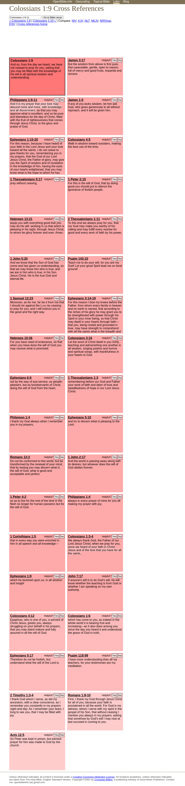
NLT (87, 20)
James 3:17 (76, 60)
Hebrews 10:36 (21, 338)
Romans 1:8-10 (79, 695)
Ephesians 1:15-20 (24, 139)
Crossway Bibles (103, 779)
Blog (126, 1)
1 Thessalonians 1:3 (83, 378)
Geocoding (83, 1)
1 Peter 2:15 (77, 179)
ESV (12, 24)
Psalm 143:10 (78, 258)
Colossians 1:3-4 (80, 536)
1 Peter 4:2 (18, 497)
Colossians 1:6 (79, 616)
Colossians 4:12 (22, 616)
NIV (74, 20)
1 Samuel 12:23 (21, 298)
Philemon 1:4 (20, 417)
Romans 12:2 (20, 457)
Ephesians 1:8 (20, 576)
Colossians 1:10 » (44, 20)
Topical (101, 1)
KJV (80, 20)
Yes (114, 60)
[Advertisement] (148, 32)
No (120, 60)
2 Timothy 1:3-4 (21, 695)
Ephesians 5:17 (21, 655)
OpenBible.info (62, 1)
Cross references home (32, 24)
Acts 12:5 (17, 735)
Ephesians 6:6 (20, 378)
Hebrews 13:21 (21, 219)
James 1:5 (75, 100)
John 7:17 (75, 576)
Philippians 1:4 (79, 497)
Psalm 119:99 (78, 655)
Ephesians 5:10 (79, 417)
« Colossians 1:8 (20, 20)
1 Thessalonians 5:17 (26, 179)
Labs (116, 1)
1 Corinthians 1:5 (23, 536)
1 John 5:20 (19, 258)
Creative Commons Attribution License (94, 777)
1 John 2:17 (76, 457)
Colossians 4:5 (79, 139)
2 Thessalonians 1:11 (84, 219)
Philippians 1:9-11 (23, 100)
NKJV (94, 20)
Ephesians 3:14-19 (82, 298)
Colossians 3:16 (80, 338)
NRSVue (105, 20)
